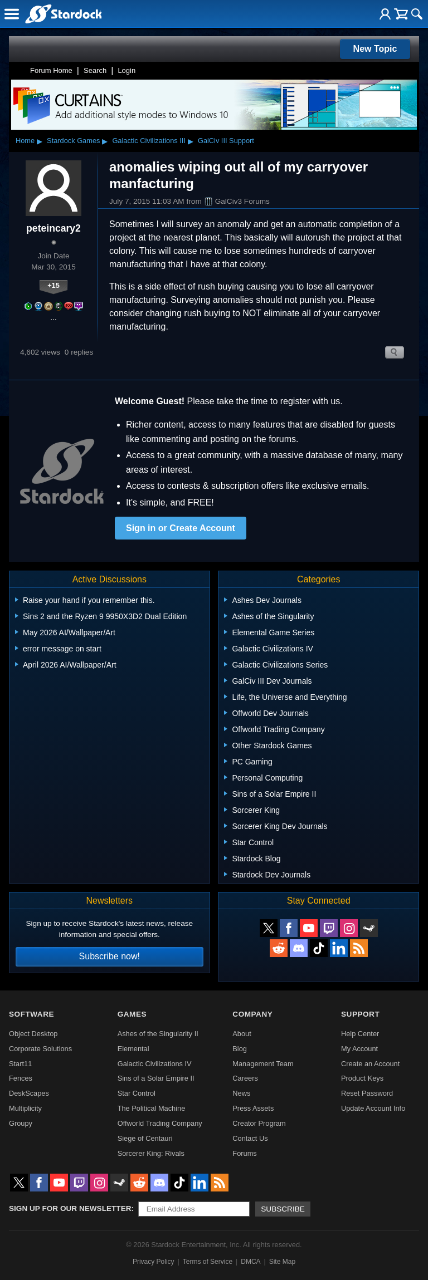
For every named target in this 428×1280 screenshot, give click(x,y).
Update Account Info (373, 1108)
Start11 (20, 1064)
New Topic (375, 48)
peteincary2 (53, 228)
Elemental (133, 1048)
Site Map (282, 1262)
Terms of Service (207, 1262)
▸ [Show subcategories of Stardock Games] (105, 141)
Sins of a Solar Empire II (156, 1078)
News (241, 1093)
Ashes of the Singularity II (158, 1033)
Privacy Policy (153, 1262)
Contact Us (250, 1138)
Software (31, 1014)
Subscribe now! (109, 956)
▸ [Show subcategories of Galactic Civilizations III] (190, 141)
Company (252, 1014)
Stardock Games (73, 140)
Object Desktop (33, 1033)
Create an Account (370, 1064)
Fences (20, 1078)
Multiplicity (25, 1108)
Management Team (262, 1064)
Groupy (20, 1123)
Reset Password (367, 1093)
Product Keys (362, 1078)
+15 (53, 285)
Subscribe (283, 1209)
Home (25, 140)
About (241, 1033)
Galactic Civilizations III (149, 140)
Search (95, 70)
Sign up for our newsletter (70, 1208)
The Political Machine (152, 1108)
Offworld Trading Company (160, 1123)
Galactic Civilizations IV (155, 1064)
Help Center (360, 1033)
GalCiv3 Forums (237, 201)
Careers (245, 1078)
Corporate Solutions (40, 1048)
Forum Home (51, 70)
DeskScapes (29, 1093)
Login (126, 70)
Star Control (136, 1093)
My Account (359, 1048)
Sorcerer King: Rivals (151, 1153)
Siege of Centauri (145, 1138)
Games (132, 1014)
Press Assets (253, 1108)
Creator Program (258, 1123)
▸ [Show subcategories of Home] (39, 141)
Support (360, 1014)
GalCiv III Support (226, 140)
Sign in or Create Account (180, 528)
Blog (239, 1048)
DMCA (250, 1262)
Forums (244, 1153)
